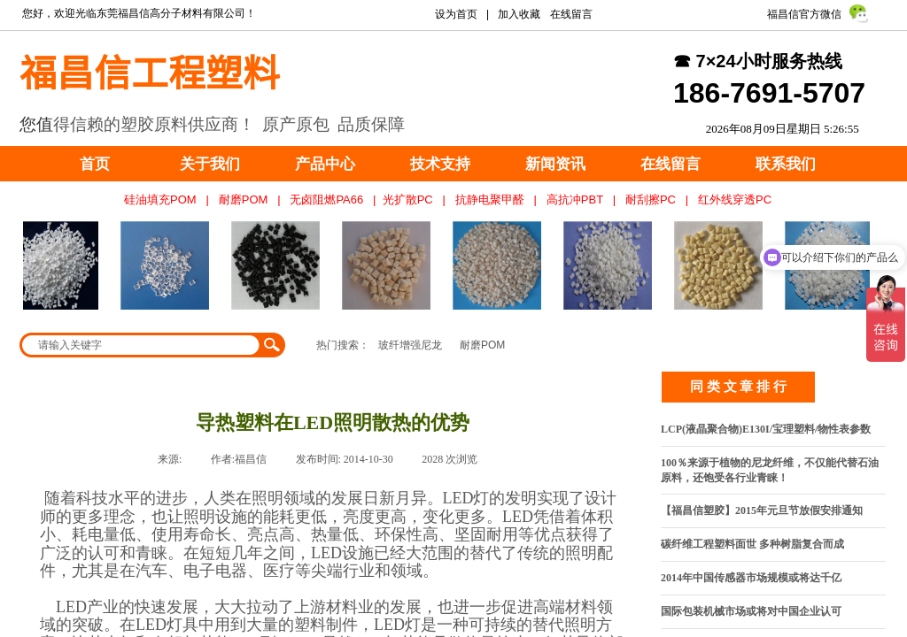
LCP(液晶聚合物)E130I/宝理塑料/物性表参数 (766, 429)
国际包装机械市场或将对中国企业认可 (751, 611)
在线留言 (670, 164)
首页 (95, 164)
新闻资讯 (555, 164)
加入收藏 (519, 14)
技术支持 (440, 164)
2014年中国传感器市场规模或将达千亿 (751, 578)
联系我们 (786, 164)
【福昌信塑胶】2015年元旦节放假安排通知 (762, 510)
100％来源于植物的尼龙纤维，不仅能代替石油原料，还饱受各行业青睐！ (770, 470)
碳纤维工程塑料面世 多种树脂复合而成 (752, 544)
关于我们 (210, 164)
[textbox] (141, 345)
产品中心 (325, 164)
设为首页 (456, 14)
